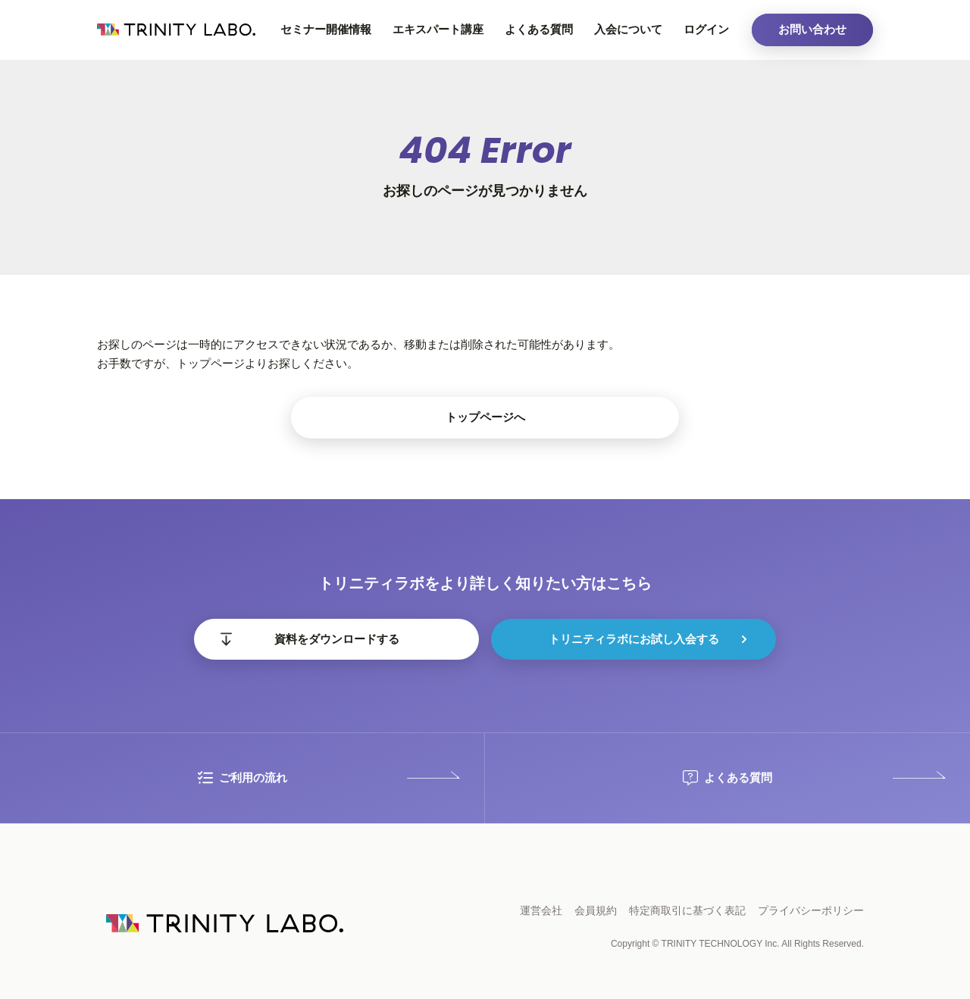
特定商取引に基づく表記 (687, 910)
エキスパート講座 (438, 29)
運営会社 (541, 910)
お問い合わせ (812, 29)
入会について (628, 29)
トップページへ (485, 417)
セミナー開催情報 (325, 29)
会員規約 (595, 910)
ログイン (706, 29)
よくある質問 (539, 29)
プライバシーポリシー (811, 910)
